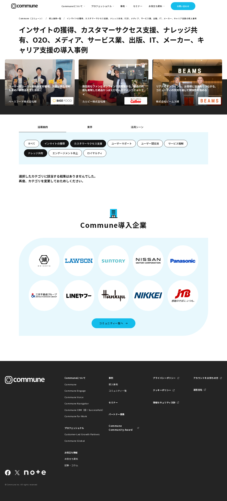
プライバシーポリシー (164, 377)
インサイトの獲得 (54, 143)
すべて (31, 143)
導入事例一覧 (55, 18)
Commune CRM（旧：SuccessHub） (79, 409)
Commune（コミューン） (31, 18)
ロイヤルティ (94, 153)
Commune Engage (75, 390)
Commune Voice (73, 397)
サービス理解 (176, 143)
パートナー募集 (117, 414)
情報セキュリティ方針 (164, 402)
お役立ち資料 (71, 458)
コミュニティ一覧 (118, 390)
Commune (70, 384)
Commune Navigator (76, 403)
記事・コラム (71, 465)
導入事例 (113, 384)
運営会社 (197, 389)
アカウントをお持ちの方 (205, 377)
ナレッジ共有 (35, 153)
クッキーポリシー (162, 390)
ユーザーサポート (121, 143)
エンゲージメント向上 (65, 153)
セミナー (137, 6)
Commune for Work (75, 416)
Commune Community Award (120, 427)
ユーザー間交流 (150, 143)
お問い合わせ (183, 6)
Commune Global (74, 440)
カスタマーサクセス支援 (88, 143)
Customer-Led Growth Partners (79, 434)
